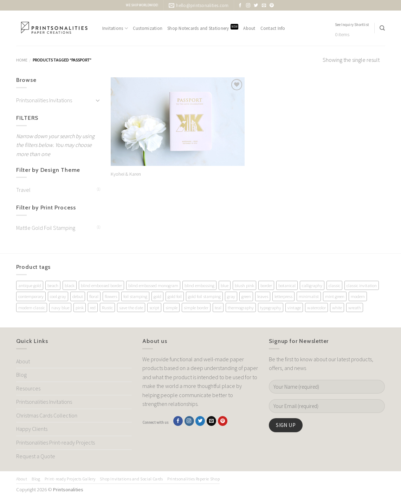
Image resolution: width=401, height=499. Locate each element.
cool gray (58, 296)
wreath (354, 307)
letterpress (283, 296)
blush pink (244, 285)
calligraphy (312, 285)
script (154, 307)
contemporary (31, 296)
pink (80, 307)
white (337, 307)
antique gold (29, 285)
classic (334, 285)
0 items (342, 35)
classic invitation (362, 285)
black (70, 285)
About (249, 28)
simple (171, 307)
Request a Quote (35, 456)
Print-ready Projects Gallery (70, 478)
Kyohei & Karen (126, 174)
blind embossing (199, 285)
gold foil (175, 296)
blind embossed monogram (153, 285)
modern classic (31, 307)
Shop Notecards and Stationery (202, 27)
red (93, 307)
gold (157, 296)
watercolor (316, 307)
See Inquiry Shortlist (352, 24)
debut (77, 296)
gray (231, 296)
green (246, 296)
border (266, 285)
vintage (294, 307)
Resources (28, 388)
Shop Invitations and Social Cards (131, 478)
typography (270, 307)
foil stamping (135, 296)
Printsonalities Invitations (44, 100)
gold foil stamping (204, 296)
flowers (111, 296)
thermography (241, 307)
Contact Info (272, 28)
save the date (131, 307)
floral (93, 296)
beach (52, 285)
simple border (196, 307)
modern (358, 296)
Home (21, 60)
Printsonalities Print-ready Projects (55, 442)
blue (224, 285)
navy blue (60, 307)
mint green (334, 296)
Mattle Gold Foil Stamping (45, 227)
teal (218, 307)
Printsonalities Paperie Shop (193, 478)
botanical (287, 285)
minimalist (309, 296)
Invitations (115, 28)
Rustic (107, 307)
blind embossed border (101, 285)
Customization (147, 28)
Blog (21, 374)
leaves (262, 296)
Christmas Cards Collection (46, 415)
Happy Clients (31, 428)
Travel (23, 189)
